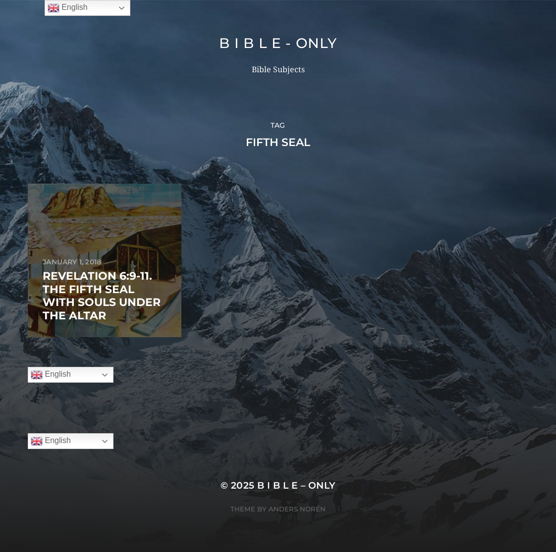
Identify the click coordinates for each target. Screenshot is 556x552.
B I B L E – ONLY (296, 485)
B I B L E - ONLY (277, 43)
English (51, 375)
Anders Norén (297, 509)
